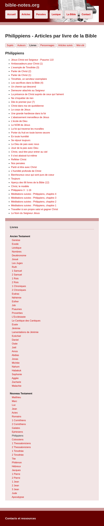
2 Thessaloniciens (21, 447)
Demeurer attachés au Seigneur (28, 90)
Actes (15, 412)
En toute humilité (20, 136)
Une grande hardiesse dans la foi (28, 113)
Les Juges (17, 263)
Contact (86, 14)
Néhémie (16, 297)
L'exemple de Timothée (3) (25, 67)
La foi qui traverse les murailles (27, 129)
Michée (16, 363)
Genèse (16, 240)
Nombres (16, 251)
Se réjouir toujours (20, 140)
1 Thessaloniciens (21, 443)
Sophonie (17, 374)
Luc (14, 405)
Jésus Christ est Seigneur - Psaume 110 (32, 60)
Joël (14, 347)
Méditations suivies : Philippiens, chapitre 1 (33, 205)
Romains (16, 416)
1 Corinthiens (19, 420)
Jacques (16, 470)
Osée (14, 343)
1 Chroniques (19, 286)
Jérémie (16, 328)
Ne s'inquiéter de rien (22, 98)
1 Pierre (16, 474)
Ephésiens (17, 432)
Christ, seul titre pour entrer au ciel (29, 152)
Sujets (10, 45)
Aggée (15, 378)
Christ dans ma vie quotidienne (27, 106)
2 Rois (15, 282)
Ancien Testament (20, 236)
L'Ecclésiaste (19, 317)
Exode (15, 244)
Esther (15, 301)
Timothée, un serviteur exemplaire (29, 79)
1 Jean (15, 481)
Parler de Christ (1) (21, 75)
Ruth (14, 267)
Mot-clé (80, 45)
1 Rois (15, 278)
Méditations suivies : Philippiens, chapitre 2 (33, 201)
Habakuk (16, 370)
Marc (14, 401)
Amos (15, 351)
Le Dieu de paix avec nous (25, 144)
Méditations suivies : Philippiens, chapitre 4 (33, 194)
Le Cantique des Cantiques (26, 320)
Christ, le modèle (20, 186)
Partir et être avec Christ (24, 167)
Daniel (15, 340)
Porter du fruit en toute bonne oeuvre (30, 132)
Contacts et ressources (20, 518)
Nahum (16, 366)
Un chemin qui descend (23, 86)
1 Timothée (18, 451)
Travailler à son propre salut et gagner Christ (34, 209)
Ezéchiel (16, 336)
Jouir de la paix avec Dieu (24, 148)
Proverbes (17, 313)
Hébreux (16, 466)
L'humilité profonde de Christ (26, 171)
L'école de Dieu (19, 121)
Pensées (41, 14)
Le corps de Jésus (20, 109)
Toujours (15, 178)
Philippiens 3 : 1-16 (21, 190)
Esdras (15, 294)
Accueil (11, 14)
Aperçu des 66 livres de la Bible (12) (30, 182)
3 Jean (15, 489)
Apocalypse (18, 497)
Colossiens (17, 439)
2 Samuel (17, 274)
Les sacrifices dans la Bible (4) (27, 83)
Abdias (15, 355)
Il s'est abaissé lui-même (24, 155)
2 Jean (15, 485)
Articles (26, 14)
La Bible (71, 14)
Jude (14, 493)
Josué (15, 259)
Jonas (15, 359)
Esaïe (15, 324)
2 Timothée (18, 455)
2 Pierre (16, 478)
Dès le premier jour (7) (23, 102)
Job (14, 305)
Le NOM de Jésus (20, 125)
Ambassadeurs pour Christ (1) (27, 63)
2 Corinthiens (19, 424)
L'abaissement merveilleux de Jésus (30, 117)
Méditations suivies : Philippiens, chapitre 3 (33, 198)
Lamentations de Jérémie (25, 332)
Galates (16, 428)
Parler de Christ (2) (21, 71)
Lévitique (16, 248)
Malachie (16, 386)
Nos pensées (18, 163)
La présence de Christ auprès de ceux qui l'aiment (37, 94)
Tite (14, 458)
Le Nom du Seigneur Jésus (25, 213)
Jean (14, 409)
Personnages (47, 45)
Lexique (56, 14)
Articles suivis (65, 45)
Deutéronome (19, 255)
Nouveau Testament (21, 393)
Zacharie (16, 382)
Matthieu (16, 397)
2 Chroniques (19, 290)
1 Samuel (17, 271)
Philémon (17, 462)
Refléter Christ (18, 159)
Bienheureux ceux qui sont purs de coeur (32, 175)
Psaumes (17, 309)
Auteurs (21, 45)
